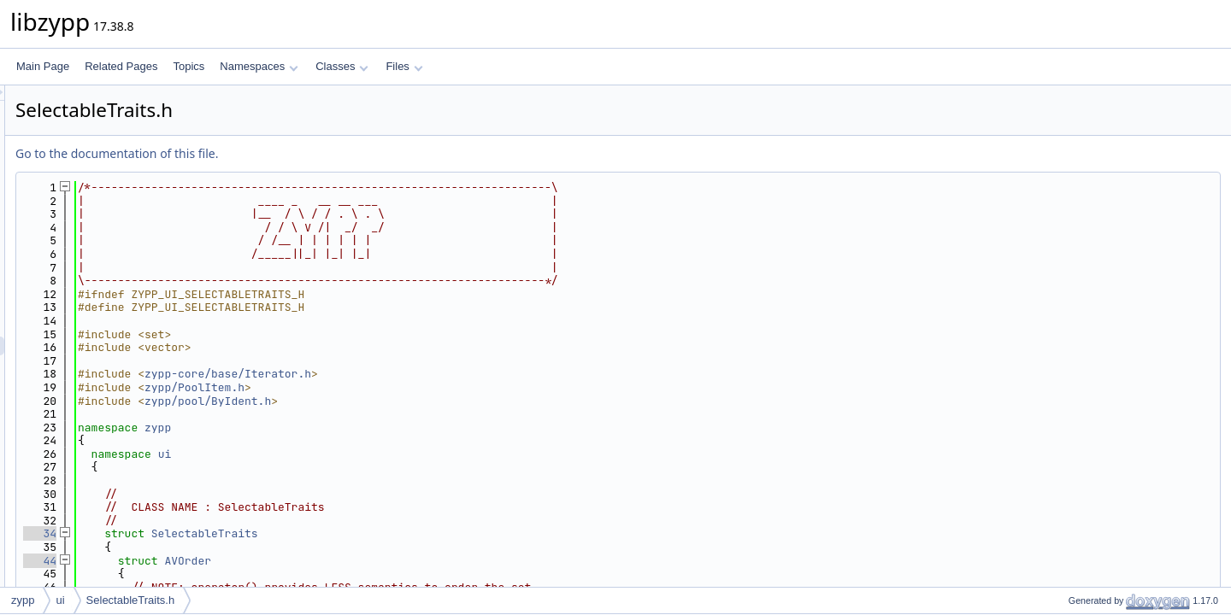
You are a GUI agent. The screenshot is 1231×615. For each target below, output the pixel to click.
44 (253, 561)
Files (404, 66)
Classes (341, 66)
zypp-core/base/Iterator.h (441, 373)
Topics (188, 66)
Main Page (42, 66)
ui (379, 454)
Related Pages (121, 66)
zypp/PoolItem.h (408, 387)
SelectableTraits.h (130, 600)
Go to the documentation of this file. (330, 153)
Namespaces (258, 66)
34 (253, 533)
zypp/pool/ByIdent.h (421, 401)
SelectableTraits (418, 533)
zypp (371, 427)
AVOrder (401, 561)
